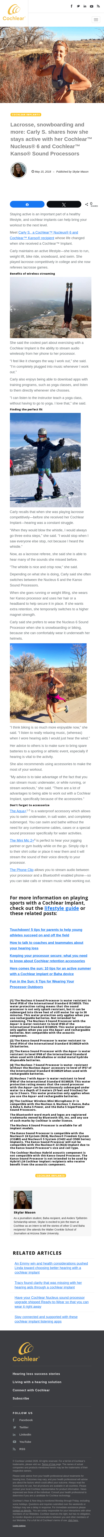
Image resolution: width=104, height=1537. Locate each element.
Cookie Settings (19, 1526)
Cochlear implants (51, 1175)
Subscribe (21, 1398)
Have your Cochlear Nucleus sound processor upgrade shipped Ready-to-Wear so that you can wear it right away (52, 1302)
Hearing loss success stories (36, 1373)
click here (73, 1520)
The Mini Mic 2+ (22, 840)
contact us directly (22, 1510)
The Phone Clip (22, 870)
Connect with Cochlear (31, 1390)
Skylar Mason (80, 171)
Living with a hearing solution (37, 1382)
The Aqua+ (18, 811)
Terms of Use (49, 1464)
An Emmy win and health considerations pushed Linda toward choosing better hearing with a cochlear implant (51, 1268)
